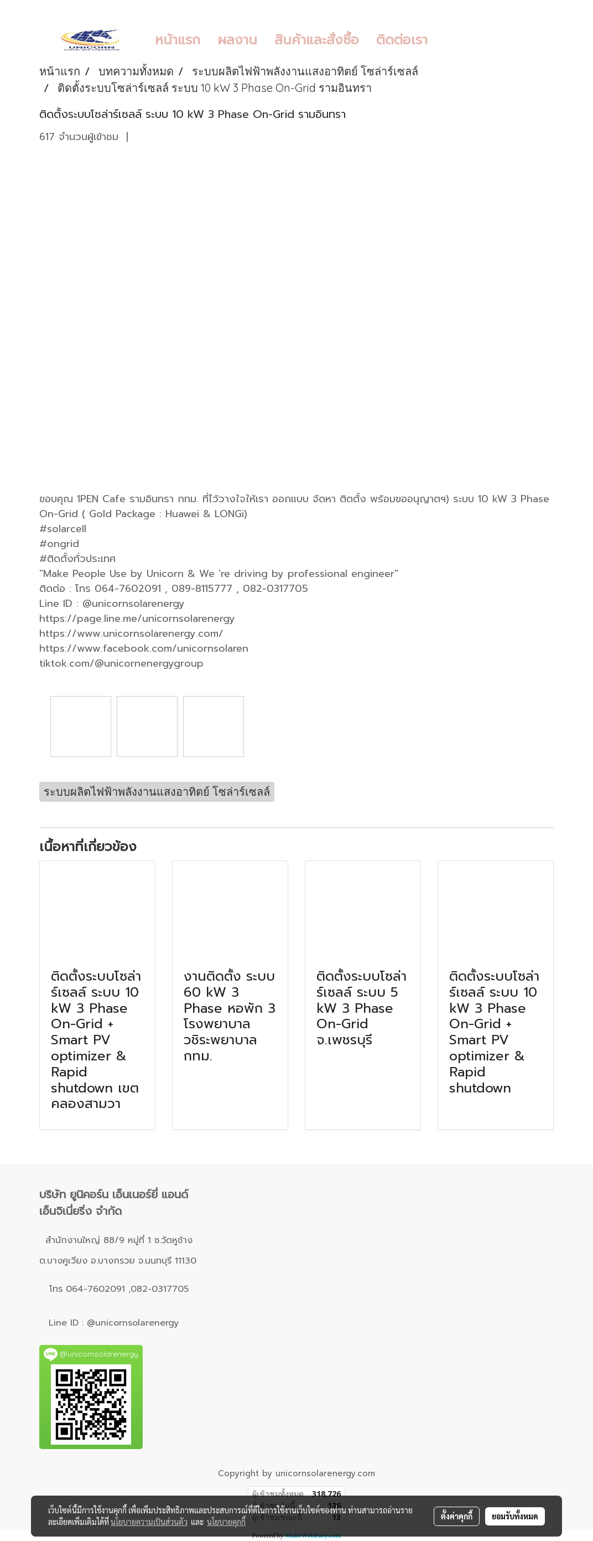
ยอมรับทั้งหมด (515, 1516)
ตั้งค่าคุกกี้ (456, 1516)
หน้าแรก (177, 40)
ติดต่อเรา (402, 40)
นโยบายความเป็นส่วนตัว (149, 1522)
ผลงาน (237, 40)
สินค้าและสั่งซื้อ (316, 40)
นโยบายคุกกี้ (226, 1522)
